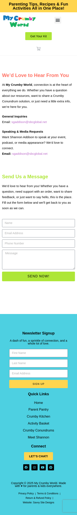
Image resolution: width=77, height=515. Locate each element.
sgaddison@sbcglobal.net (29, 122)
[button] (57, 20)
